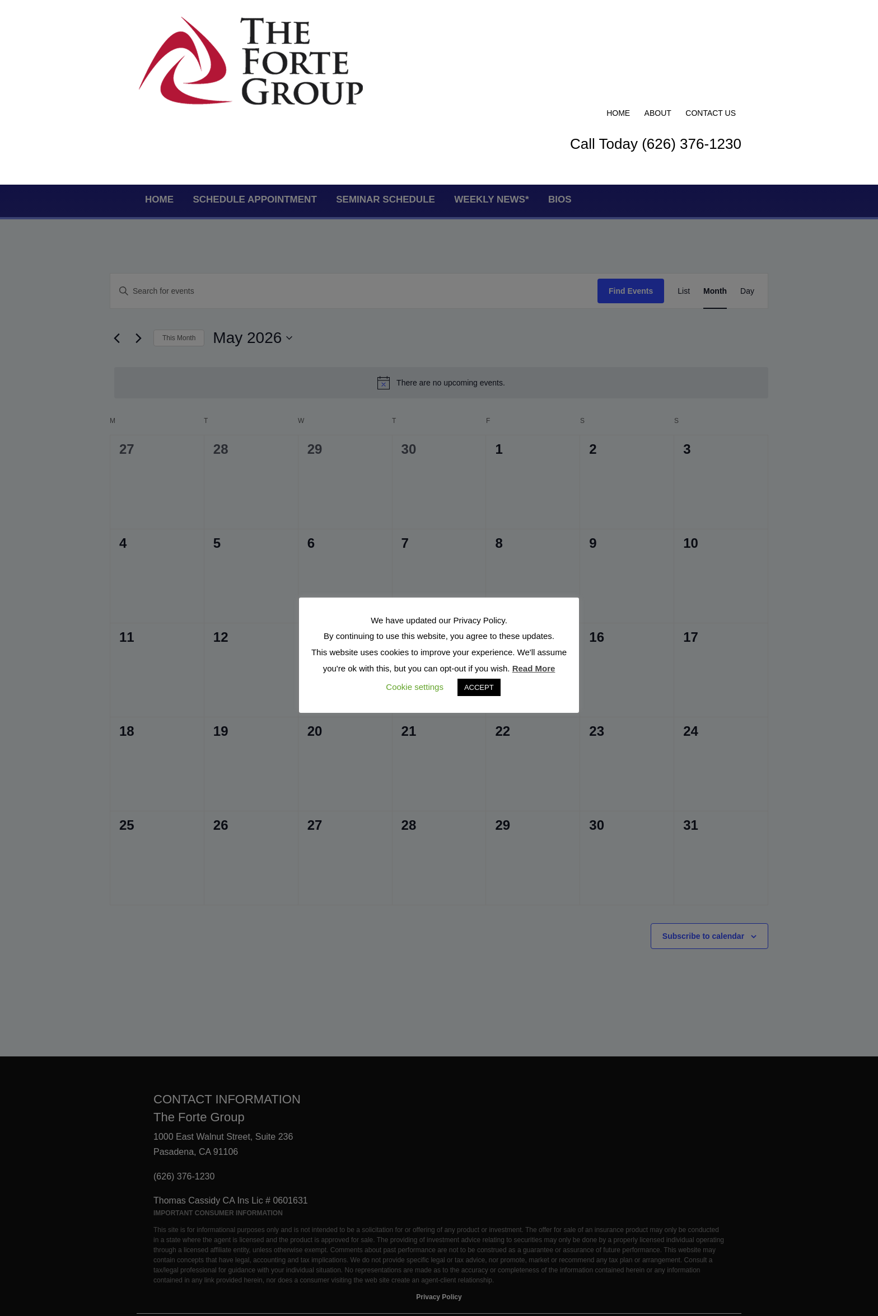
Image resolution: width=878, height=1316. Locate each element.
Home (618, 23)
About (658, 23)
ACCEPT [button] (479, 687)
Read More (533, 668)
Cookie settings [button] (414, 687)
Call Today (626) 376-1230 (655, 54)
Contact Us (710, 23)
